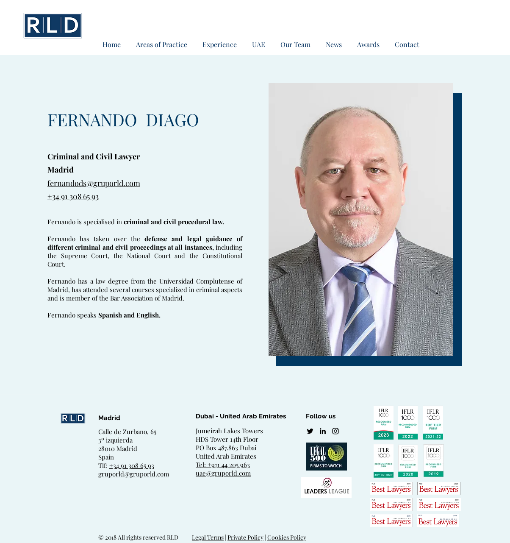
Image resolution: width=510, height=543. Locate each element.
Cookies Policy (286, 537)
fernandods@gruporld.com (93, 183)
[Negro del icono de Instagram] (335, 431)
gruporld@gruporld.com (133, 474)
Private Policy (245, 537)
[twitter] (310, 431)
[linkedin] (323, 431)
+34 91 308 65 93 (73, 196)
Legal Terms (208, 537)
